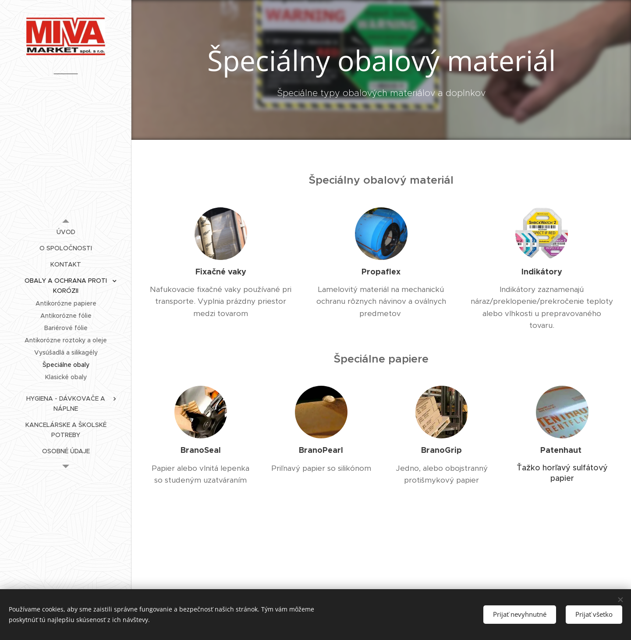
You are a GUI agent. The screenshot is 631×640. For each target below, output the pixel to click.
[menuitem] (66, 232)
